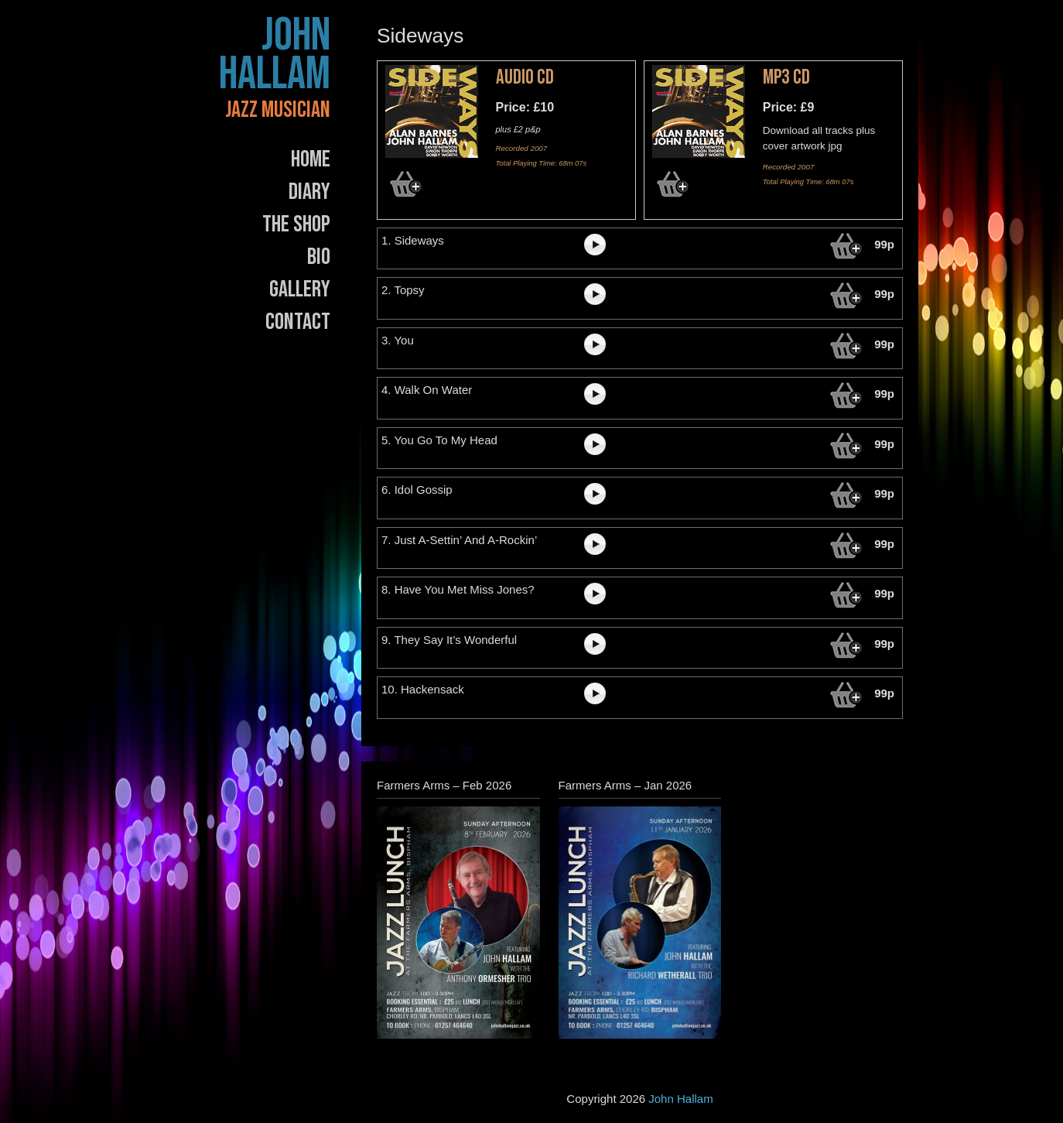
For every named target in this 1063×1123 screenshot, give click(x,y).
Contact (297, 322)
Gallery (299, 289)
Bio (318, 257)
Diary (309, 192)
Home (310, 159)
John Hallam (274, 55)
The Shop (296, 224)
